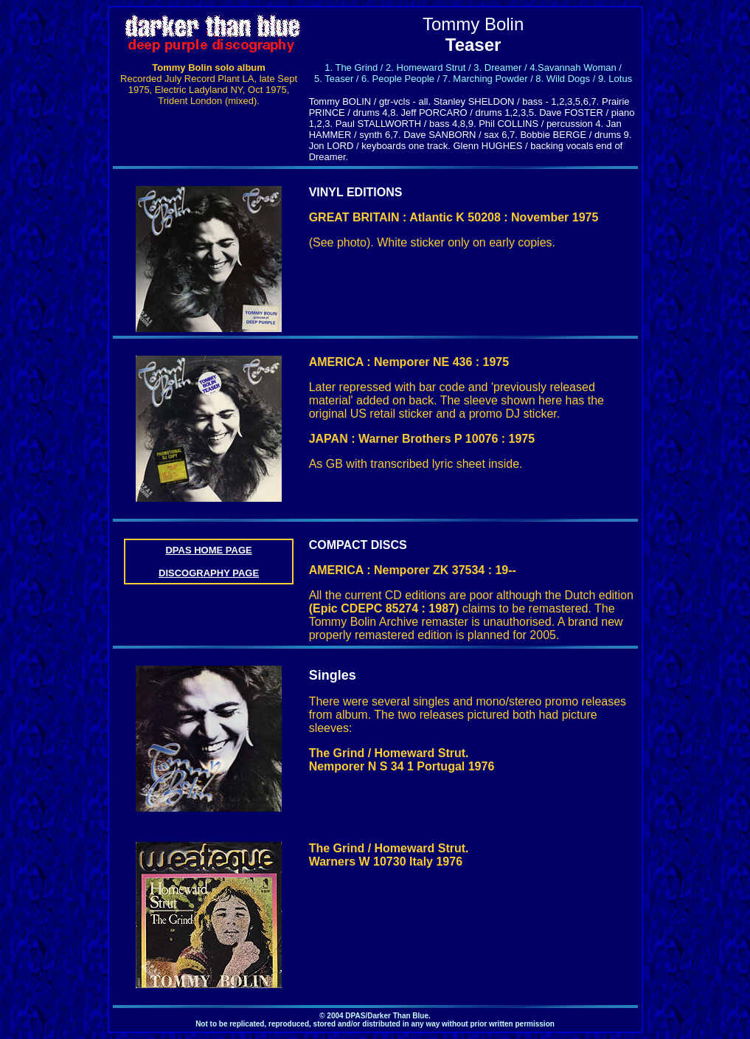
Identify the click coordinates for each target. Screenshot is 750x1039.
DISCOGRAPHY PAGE (209, 573)
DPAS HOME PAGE (208, 550)
